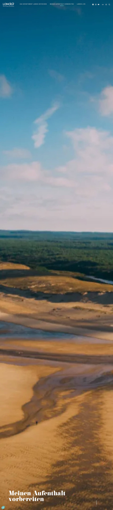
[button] (3, 507)
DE (103, 4)
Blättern (96, 502)
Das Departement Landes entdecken (33, 4)
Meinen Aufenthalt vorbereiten (62, 4)
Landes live (81, 4)
